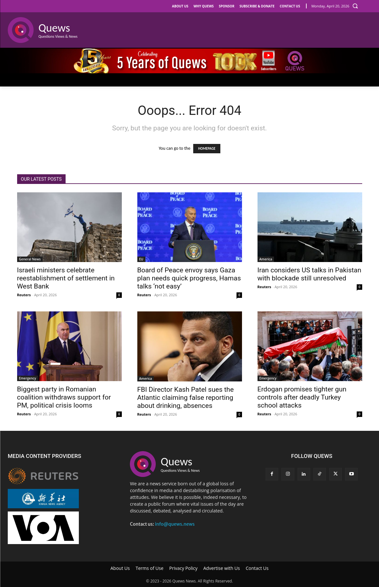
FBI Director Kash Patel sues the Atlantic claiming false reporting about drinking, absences (185, 398)
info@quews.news (175, 524)
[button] (355, 6)
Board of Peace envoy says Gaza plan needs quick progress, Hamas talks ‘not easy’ (189, 278)
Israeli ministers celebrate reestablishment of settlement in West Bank (66, 278)
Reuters (24, 294)
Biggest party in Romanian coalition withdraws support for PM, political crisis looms (64, 397)
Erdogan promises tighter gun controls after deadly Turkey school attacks (302, 397)
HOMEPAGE (206, 149)
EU (141, 259)
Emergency (27, 378)
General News (30, 259)
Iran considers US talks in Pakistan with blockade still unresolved (310, 274)
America (265, 259)
